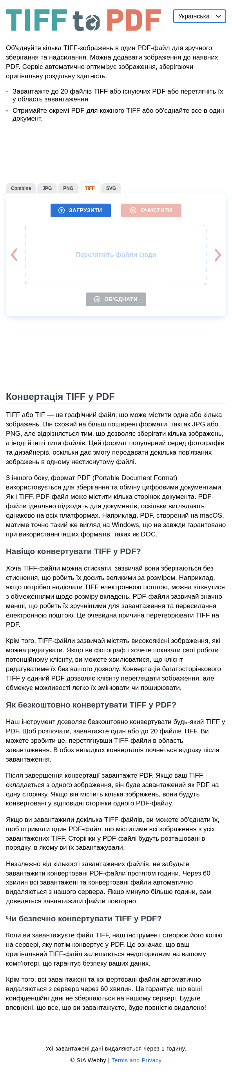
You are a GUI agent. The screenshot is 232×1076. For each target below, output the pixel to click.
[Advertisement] (116, 152)
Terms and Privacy (136, 1060)
